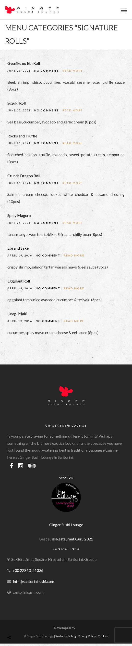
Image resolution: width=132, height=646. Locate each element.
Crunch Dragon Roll (23, 175)
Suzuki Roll (16, 103)
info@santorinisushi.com (33, 581)
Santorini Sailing (65, 636)
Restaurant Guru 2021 (74, 539)
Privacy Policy (87, 636)
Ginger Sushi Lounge (66, 524)
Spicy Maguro (19, 215)
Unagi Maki (17, 313)
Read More (72, 70)
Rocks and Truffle (22, 136)
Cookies (103, 636)
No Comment (46, 70)
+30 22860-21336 (27, 570)
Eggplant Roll (18, 281)
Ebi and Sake (18, 248)
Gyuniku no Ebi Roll (23, 63)
